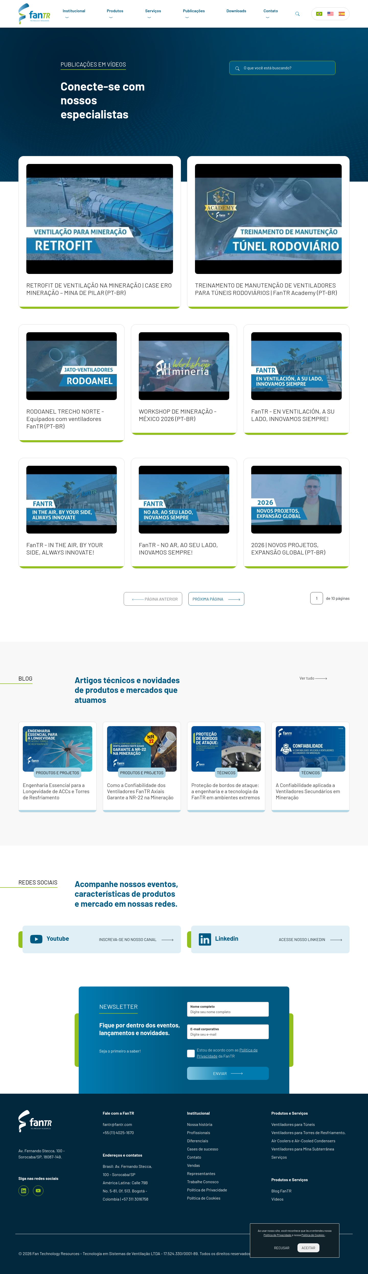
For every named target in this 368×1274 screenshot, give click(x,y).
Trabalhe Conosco (202, 1181)
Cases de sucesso (202, 1148)
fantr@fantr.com (117, 1124)
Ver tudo (313, 677)
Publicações (194, 13)
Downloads (236, 10)
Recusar (281, 1248)
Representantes (201, 1173)
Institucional (74, 13)
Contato (270, 13)
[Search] (297, 14)
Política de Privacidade (207, 1189)
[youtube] (38, 1191)
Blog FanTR (281, 1190)
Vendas (193, 1165)
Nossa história (199, 1124)
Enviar (228, 1073)
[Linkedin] (23, 1191)
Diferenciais (197, 1140)
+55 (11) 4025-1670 (118, 1132)
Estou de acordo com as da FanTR (227, 1052)
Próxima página (216, 598)
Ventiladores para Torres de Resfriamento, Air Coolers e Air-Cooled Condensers (308, 1136)
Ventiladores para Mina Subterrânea (302, 1148)
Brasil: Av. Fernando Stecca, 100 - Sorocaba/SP (127, 1170)
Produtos (115, 13)
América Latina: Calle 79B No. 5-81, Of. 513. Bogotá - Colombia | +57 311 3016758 (125, 1190)
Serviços (153, 13)
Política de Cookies (203, 1197)
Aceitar (308, 1248)
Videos (277, 1199)
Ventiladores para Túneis (293, 1124)
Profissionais (198, 1132)
